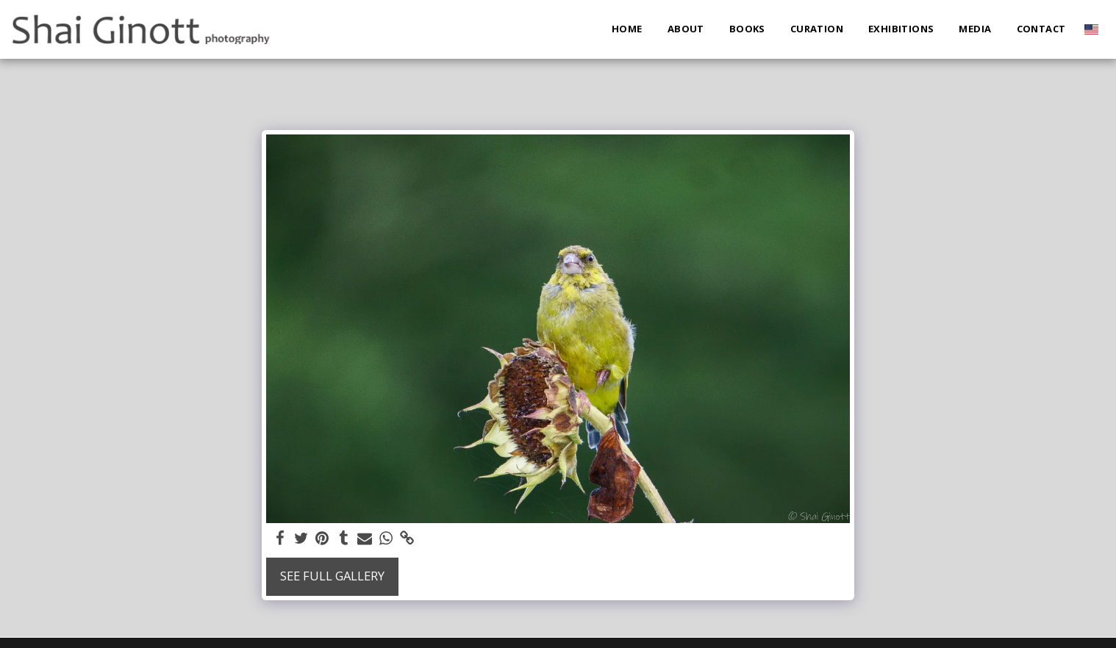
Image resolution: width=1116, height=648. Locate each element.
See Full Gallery (332, 575)
